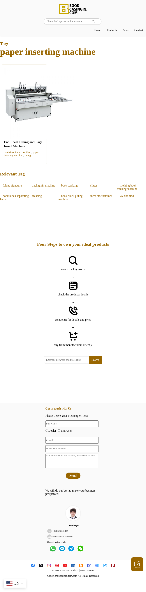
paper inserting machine (21, 154)
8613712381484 (61, 531)
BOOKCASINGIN (60, 570)
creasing (37, 195)
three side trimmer (101, 195)
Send (73, 475)
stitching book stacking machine (127, 187)
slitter (93, 185)
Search (96, 359)
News (126, 30)
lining (28, 155)
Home (97, 30)
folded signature (12, 185)
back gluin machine (43, 185)
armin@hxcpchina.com (62, 536)
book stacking (69, 185)
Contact (138, 30)
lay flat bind (126, 195)
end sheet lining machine (18, 152)
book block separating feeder (14, 197)
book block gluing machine (70, 197)
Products (112, 30)
